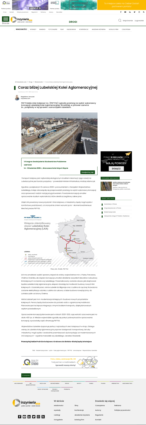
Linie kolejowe (77, 350)
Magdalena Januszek (27, 97)
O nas (4, 12)
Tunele (91, 383)
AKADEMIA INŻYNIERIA (98, 29)
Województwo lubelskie (89, 350)
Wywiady (33, 29)
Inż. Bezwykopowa (30, 384)
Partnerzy (43, 12)
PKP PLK (69, 350)
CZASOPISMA (126, 29)
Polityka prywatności (22, 12)
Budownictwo (127, 383)
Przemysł (67, 389)
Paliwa (103, 383)
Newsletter (59, 12)
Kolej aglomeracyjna (60, 350)
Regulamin (34, 12)
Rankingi (42, 29)
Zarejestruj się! (87, 172)
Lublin (51, 350)
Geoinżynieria (54, 383)
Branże (5, 20)
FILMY (62, 29)
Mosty (79, 383)
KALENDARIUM (71, 29)
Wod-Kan (43, 383)
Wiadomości (21, 29)
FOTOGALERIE (52, 29)
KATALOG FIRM (113, 29)
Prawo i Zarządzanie (55, 390)
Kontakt (12, 12)
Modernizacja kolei (42, 350)
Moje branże (128, 20)
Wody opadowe (43, 389)
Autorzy (51, 12)
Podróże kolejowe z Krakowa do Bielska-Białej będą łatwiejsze (64, 341)
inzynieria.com (25, 98)
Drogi (73, 22)
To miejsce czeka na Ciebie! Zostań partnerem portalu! (121, 5)
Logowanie (139, 20)
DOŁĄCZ (116, 168)
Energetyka (115, 383)
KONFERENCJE (83, 29)
